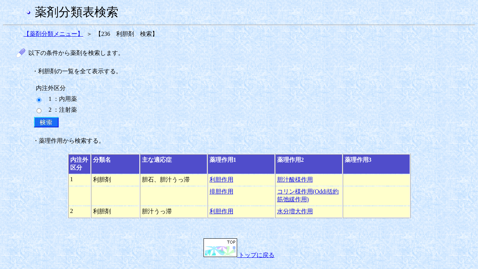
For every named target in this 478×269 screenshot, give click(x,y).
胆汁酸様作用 (295, 179)
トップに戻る (239, 255)
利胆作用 (221, 179)
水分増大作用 (295, 211)
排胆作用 (221, 191)
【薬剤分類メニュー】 (53, 34)
